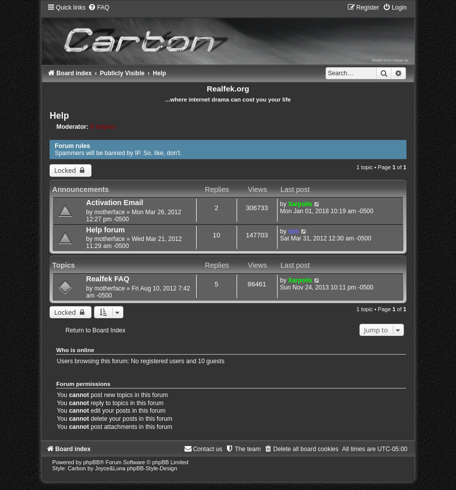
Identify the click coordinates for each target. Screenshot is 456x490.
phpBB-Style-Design (152, 468)
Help (59, 116)
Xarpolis (300, 204)
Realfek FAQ (107, 279)
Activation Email (114, 203)
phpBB (91, 462)
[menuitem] (98, 7)
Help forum (105, 230)
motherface (109, 212)
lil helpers (103, 126)
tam (293, 231)
